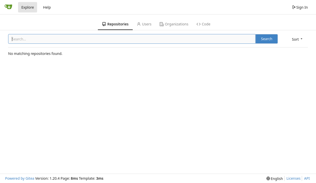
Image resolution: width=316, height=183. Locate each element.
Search (266, 38)
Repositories (115, 24)
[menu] (298, 39)
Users (144, 24)
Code (203, 24)
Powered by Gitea (19, 178)
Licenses (294, 178)
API (307, 178)
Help (47, 7)
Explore (27, 7)
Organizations (174, 24)
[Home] (8, 7)
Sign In (300, 7)
